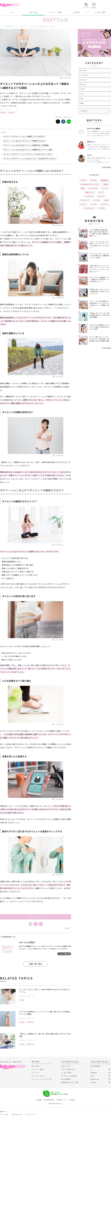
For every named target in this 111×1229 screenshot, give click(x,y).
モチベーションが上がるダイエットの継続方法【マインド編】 (28, 149)
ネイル (81, 94)
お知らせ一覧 (65, 1066)
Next (67, 928)
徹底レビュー (90, 192)
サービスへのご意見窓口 (69, 1076)
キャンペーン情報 (55, 12)
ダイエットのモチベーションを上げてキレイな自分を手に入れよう (30, 158)
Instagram (93, 1073)
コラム (81, 98)
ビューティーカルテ (38, 1076)
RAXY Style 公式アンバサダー (90, 184)
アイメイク (82, 80)
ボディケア (8, 109)
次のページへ (35, 917)
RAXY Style (33, 12)
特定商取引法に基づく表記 (69, 1082)
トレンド (104, 188)
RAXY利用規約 (66, 1079)
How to (3, 112)
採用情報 (72, 1100)
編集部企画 (104, 180)
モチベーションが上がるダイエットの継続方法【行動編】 (26, 145)
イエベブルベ (85, 200)
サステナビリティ (30, 1114)
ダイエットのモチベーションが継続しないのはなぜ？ (24, 136)
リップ (101, 192)
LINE (92, 1076)
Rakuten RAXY (10, 5)
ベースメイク (83, 75)
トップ (11, 12)
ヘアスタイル (89, 196)
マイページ (35, 1073)
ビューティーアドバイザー (40, 1079)
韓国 (82, 188)
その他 (81, 103)
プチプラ (101, 196)
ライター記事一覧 (64, 954)
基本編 (106, 184)
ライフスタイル (89, 208)
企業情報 (39, 1100)
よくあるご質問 (100, 12)
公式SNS (77, 12)
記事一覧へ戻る (35, 963)
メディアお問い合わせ (68, 1069)
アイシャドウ (93, 188)
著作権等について (62, 1100)
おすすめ (93, 180)
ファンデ (93, 204)
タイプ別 (101, 208)
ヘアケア (82, 89)
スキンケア (83, 70)
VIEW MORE (106, 167)
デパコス (83, 204)
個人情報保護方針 (49, 1100)
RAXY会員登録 (95, 1066)
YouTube (93, 1082)
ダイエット (11, 112)
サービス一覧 (4, 1114)
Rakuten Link (94, 1079)
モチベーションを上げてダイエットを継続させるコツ (24, 140)
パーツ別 (96, 200)
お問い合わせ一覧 (16, 1114)
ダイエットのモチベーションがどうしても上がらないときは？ (28, 154)
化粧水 (106, 200)
